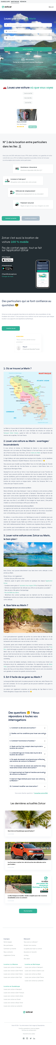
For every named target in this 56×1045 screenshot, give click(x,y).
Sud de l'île (28, 102)
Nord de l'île (28, 98)
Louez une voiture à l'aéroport (13, 967)
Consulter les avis (10, 328)
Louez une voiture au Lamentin (34, 981)
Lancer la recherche (28, 49)
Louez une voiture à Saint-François (14, 992)
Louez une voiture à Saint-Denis (13, 974)
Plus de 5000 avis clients (12, 592)
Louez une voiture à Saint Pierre (34, 977)
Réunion (23, 1)
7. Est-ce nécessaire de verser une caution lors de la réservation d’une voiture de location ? (27, 766)
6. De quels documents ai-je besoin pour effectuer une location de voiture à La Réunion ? (27, 760)
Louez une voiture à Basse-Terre (13, 1003)
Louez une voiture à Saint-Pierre (13, 970)
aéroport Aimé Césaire (11, 433)
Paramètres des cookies (29, 1033)
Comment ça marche (10, 218)
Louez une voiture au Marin (33, 974)
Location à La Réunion (11, 964)
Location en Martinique (32, 964)
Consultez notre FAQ (41, 793)
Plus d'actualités (28, 911)
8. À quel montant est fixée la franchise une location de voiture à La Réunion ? (28, 773)
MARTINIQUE (15, 1)
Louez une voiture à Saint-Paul (13, 977)
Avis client (27, 958)
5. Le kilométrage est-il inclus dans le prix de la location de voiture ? (26, 753)
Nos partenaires (8, 945)
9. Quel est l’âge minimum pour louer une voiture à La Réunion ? (27, 779)
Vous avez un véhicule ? (31, 942)
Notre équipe (8, 942)
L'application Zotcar (9, 955)
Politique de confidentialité (29, 1030)
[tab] (28, 728)
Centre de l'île (28, 93)
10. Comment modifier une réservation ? (24, 786)
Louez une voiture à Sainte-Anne (13, 996)
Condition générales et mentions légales (29, 1028)
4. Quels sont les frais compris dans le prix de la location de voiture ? (26, 747)
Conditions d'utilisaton (31, 218)
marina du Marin (35, 453)
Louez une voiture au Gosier (12, 999)
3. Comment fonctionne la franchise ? (22, 741)
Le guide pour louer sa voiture (33, 948)
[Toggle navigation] (51, 7)
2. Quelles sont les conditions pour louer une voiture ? (28, 734)
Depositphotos (41, 1025)
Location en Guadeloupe (12, 986)
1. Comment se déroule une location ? (23, 728)
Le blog (26, 955)
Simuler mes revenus (30, 945)
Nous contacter (8, 952)
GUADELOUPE (5, 1)
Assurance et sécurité (30, 952)
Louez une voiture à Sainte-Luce (34, 970)
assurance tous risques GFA (28, 585)
